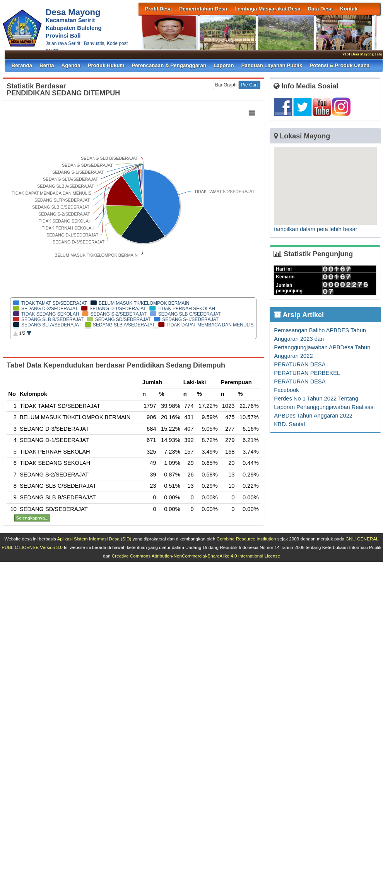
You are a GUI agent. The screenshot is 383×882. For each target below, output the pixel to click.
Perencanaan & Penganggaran (169, 65)
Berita (46, 65)
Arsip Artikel (299, 315)
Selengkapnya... (32, 518)
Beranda (22, 65)
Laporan (224, 65)
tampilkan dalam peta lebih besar (315, 229)
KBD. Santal (289, 424)
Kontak (348, 9)
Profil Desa (158, 9)
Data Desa (320, 9)
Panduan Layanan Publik (272, 65)
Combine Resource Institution (246, 538)
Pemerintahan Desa (203, 9)
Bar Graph (225, 85)
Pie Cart (249, 85)
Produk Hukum (106, 65)
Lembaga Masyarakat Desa (267, 9)
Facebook (286, 390)
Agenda (71, 65)
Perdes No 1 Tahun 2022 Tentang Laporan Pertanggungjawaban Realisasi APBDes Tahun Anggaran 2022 (324, 407)
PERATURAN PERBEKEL (307, 373)
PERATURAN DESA (299, 364)
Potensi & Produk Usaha (339, 65)
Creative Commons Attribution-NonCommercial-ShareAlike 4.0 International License (196, 555)
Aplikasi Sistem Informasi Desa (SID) (94, 538)
